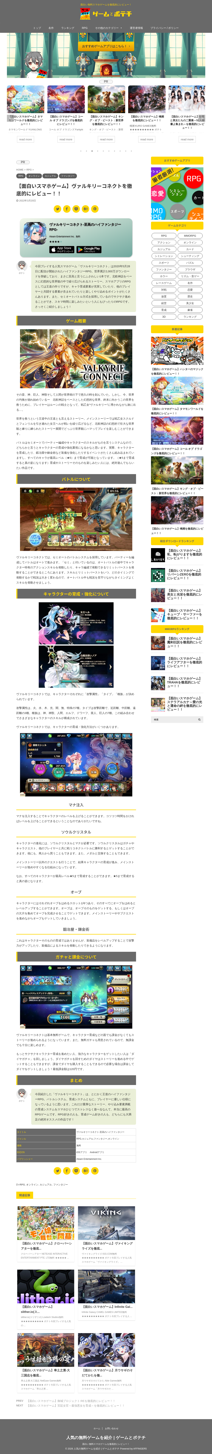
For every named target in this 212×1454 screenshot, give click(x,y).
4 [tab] (98, 151)
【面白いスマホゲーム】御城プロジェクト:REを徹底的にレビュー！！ (71, 1400)
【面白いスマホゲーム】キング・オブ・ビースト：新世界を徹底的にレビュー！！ (106, 120)
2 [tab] (86, 151)
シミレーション (164, 255)
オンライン (113, 1138)
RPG (84, 27)
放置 (164, 296)
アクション (163, 242)
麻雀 (190, 309)
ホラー (164, 276)
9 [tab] (126, 151)
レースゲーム (164, 282)
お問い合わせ (111, 1428)
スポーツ (164, 262)
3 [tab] (92, 151)
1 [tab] (81, 151)
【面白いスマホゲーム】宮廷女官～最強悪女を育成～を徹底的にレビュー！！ (76, 1405)
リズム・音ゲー (190, 276)
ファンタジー (100, 1138)
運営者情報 (136, 27)
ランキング (67, 27)
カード (190, 249)
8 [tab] (120, 151)
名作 (51, 27)
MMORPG (190, 235)
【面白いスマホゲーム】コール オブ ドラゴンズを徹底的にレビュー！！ (66, 120)
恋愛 (190, 289)
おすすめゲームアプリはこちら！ (106, 46)
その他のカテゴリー (108, 27)
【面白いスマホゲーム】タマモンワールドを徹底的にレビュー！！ (26, 120)
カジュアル (87, 1138)
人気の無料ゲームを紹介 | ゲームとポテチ (106, 1437)
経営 (164, 303)
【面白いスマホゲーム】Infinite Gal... (107, 1306)
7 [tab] (114, 151)
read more (25, 139)
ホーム (97, 1428)
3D (164, 316)
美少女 (190, 303)
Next (201, 118)
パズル (190, 262)
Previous (10, 118)
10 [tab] (131, 151)
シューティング (190, 255)
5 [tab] (103, 151)
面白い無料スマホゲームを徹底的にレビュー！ (105, 1444)
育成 (164, 309)
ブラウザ (190, 269)
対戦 (164, 289)
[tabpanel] (25, 116)
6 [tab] (109, 151)
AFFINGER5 (140, 1448)
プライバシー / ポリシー (164, 27)
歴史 (190, 296)
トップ (37, 27)
